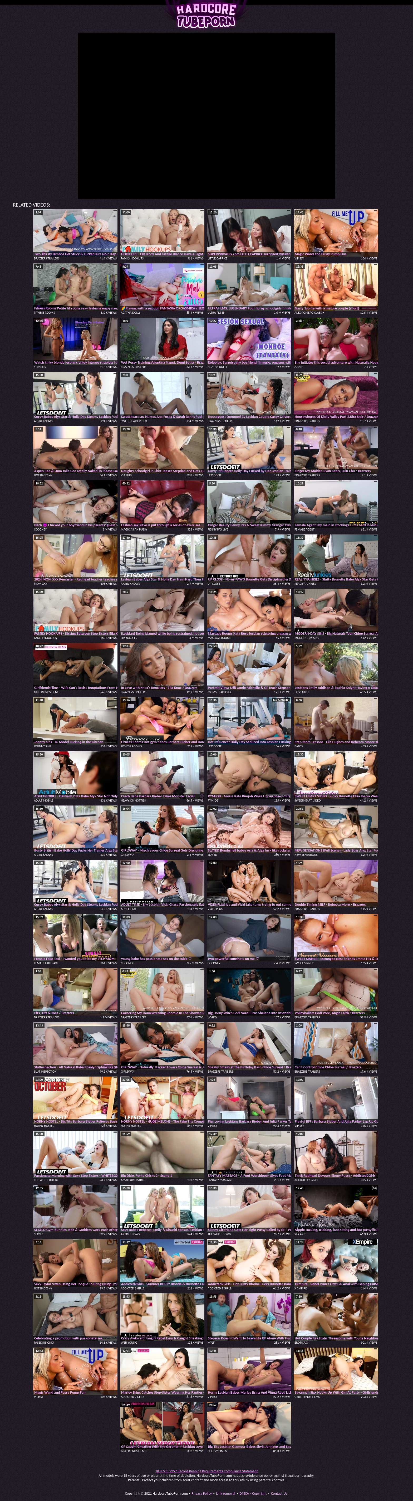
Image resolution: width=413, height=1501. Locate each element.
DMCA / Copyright (253, 1493)
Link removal (225, 1493)
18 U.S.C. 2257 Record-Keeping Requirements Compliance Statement (206, 1471)
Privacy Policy (202, 1493)
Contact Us (279, 1493)
